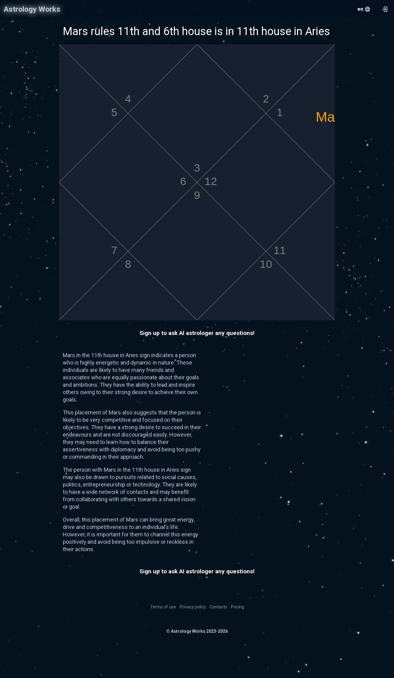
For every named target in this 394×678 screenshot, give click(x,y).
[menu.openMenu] (364, 9)
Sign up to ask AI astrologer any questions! (197, 333)
